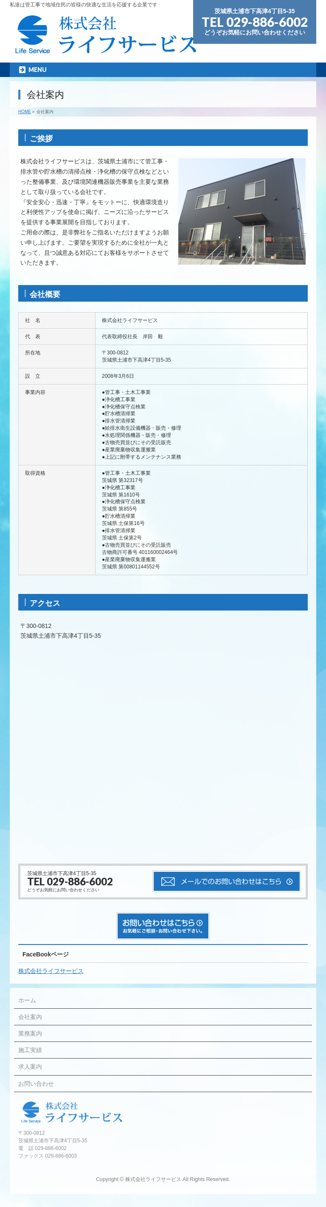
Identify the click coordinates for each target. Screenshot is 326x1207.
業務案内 (30, 1033)
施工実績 (30, 1050)
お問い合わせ (36, 1083)
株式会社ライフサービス (51, 970)
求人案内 (30, 1066)
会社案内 (30, 1016)
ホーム (27, 1000)
